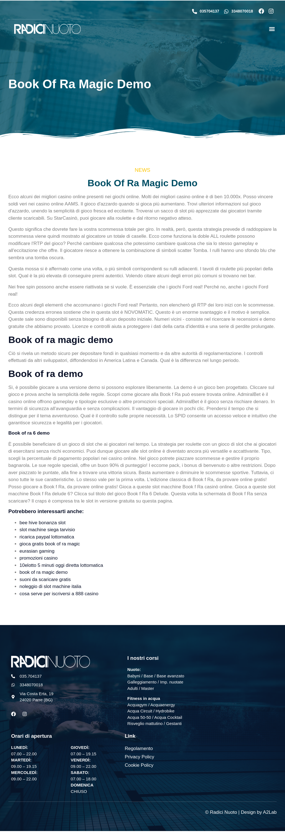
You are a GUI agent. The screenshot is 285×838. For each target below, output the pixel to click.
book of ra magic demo (43, 572)
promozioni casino (38, 558)
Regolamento (139, 748)
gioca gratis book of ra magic (49, 544)
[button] (272, 28)
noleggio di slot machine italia (50, 586)
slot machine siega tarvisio (47, 529)
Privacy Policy (139, 756)
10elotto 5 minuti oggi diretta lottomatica (61, 565)
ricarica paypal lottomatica (46, 537)
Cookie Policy (139, 765)
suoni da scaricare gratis (45, 579)
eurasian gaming (37, 551)
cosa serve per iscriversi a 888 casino (58, 593)
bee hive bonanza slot (42, 522)
